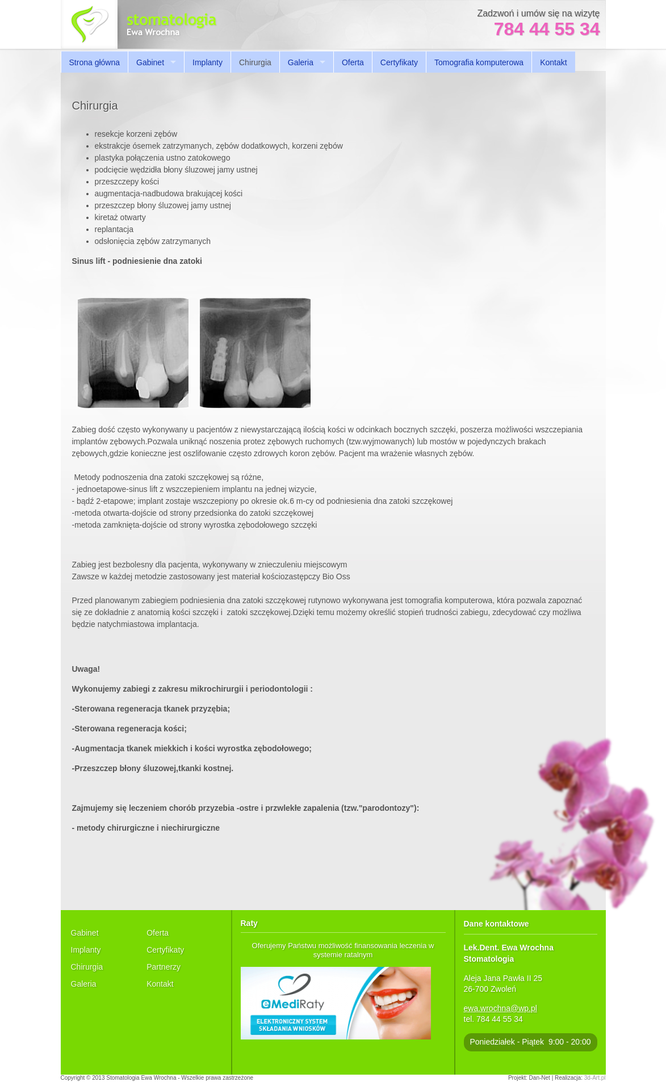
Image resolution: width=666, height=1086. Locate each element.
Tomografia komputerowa (478, 62)
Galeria (300, 62)
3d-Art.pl (595, 1078)
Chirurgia (87, 966)
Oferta (353, 62)
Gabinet (150, 62)
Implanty (207, 62)
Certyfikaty (399, 62)
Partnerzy (163, 966)
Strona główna (94, 62)
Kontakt (553, 62)
